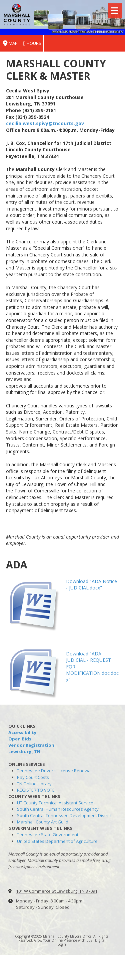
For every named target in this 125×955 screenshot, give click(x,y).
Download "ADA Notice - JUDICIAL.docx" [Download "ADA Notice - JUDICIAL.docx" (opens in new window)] (91, 584)
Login (62, 944)
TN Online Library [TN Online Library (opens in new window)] (34, 784)
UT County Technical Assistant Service (55, 803)
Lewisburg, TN (24, 751)
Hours (32, 43)
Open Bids (19, 739)
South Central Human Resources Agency (58, 809)
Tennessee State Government (47, 834)
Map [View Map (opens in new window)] (10, 43)
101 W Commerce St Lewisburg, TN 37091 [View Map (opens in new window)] (56, 891)
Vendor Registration (31, 745)
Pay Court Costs (33, 777)
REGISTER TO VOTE (36, 790)
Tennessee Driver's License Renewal (54, 771)
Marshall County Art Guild (42, 822)
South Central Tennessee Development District (64, 815)
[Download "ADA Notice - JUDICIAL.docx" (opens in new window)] (33, 603)
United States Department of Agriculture (57, 841)
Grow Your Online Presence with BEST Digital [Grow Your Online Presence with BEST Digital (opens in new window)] (69, 940)
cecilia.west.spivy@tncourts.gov (45, 123)
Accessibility (22, 732)
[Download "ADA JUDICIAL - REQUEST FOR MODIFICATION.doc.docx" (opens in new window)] (33, 671)
